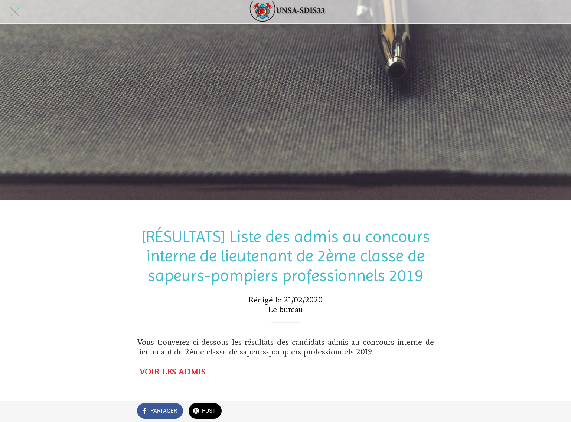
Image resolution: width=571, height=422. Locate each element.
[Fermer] (14, 11)
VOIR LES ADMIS (172, 372)
